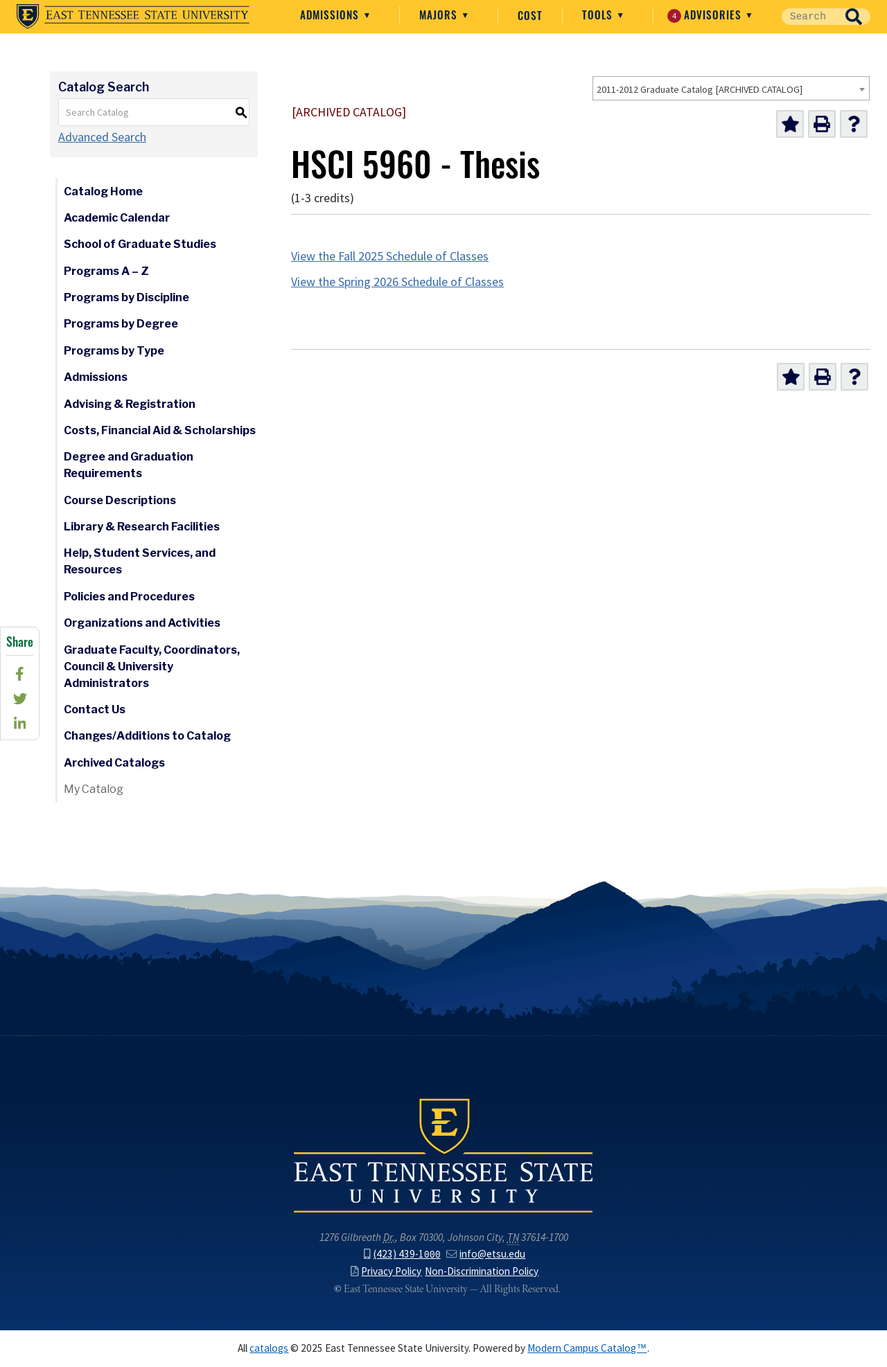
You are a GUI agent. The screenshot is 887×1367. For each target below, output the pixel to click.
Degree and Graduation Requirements (128, 465)
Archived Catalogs (114, 762)
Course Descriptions (120, 500)
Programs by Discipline (126, 297)
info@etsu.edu (485, 1254)
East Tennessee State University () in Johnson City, (443, 1154)
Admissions (331, 14)
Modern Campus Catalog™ (587, 1348)
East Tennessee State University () (133, 16)
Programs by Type (114, 350)
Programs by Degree (121, 323)
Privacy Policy (386, 1271)
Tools (599, 14)
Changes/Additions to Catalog (147, 735)
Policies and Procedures (129, 596)
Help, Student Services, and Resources (140, 561)
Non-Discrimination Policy (481, 1271)
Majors (440, 14)
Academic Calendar (117, 217)
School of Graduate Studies (140, 244)
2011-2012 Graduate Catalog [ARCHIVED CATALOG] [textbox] (699, 89)
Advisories (706, 15)
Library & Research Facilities (142, 526)
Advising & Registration (129, 404)
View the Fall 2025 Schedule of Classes (390, 256)
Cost (530, 15)
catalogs (268, 1348)
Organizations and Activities (142, 622)
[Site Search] (809, 16)
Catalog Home (103, 191)
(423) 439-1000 (402, 1254)
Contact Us (94, 709)
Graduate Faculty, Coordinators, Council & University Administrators (152, 666)
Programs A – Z (106, 271)
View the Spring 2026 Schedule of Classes (397, 282)
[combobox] (731, 88)
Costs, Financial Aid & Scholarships (160, 430)
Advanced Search (102, 137)
